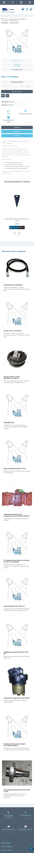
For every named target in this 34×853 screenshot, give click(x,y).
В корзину (13, 227)
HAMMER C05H (9, 422)
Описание (17, 127)
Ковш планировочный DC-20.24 (15, 468)
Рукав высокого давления (13, 285)
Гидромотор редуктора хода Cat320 (17, 698)
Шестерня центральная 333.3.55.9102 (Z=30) (17, 790)
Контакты (17, 135)
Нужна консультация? (17, 82)
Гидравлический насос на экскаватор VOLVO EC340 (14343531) (16, 515)
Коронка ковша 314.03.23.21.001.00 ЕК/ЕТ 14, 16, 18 (17, 219)
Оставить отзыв (18, 69)
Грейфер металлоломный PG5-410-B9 (16, 653)
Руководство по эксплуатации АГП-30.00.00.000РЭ (14, 744)
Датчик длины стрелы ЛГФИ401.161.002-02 (12, 377)
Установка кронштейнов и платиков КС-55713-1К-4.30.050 (16, 561)
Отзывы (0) (17, 131)
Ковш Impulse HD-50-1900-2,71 (14, 606)
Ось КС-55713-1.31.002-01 (13, 331)
